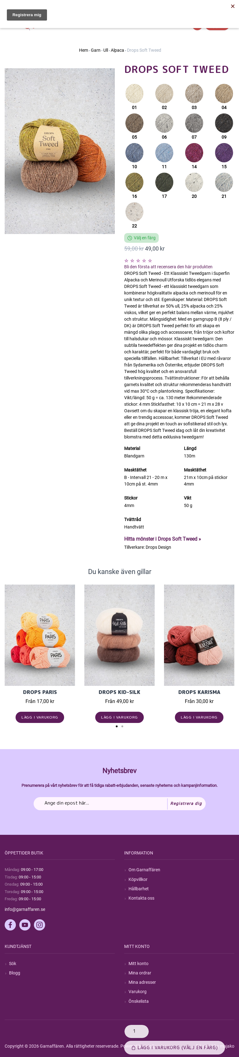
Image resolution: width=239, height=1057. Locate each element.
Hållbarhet (139, 888)
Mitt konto (138, 963)
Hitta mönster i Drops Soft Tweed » (162, 539)
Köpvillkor (138, 879)
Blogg (14, 972)
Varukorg (138, 991)
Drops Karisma (199, 692)
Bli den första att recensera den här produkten (168, 266)
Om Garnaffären (144, 869)
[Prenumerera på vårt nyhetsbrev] (119, 804)
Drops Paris (40, 692)
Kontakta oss (141, 898)
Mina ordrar (140, 972)
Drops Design (158, 547)
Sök (12, 963)
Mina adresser (142, 982)
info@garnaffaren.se (25, 909)
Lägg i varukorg (40, 717)
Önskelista (139, 1001)
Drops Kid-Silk (119, 692)
